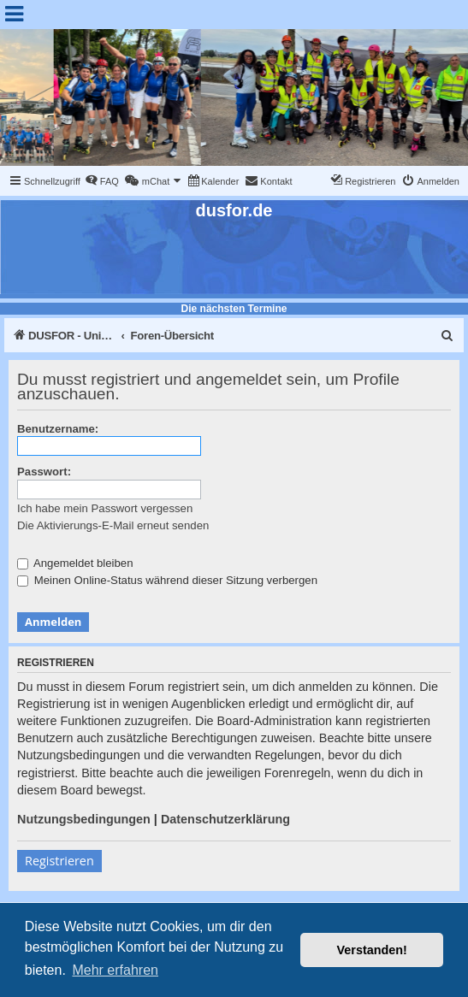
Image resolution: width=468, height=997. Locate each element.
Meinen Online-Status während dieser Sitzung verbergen (167, 580)
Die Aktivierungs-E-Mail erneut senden (113, 525)
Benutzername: (57, 428)
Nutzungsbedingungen (84, 819)
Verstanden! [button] (372, 950)
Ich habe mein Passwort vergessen (105, 508)
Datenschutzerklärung (225, 819)
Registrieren (59, 860)
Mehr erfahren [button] (115, 970)
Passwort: (44, 471)
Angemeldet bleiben (75, 563)
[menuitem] (102, 181)
